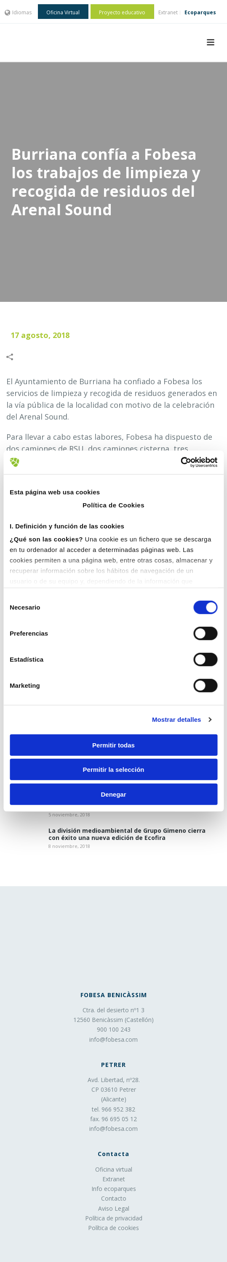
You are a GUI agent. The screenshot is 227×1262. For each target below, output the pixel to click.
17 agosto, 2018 (40, 335)
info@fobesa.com (113, 1039)
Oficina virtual (113, 1169)
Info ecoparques (113, 1189)
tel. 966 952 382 (113, 1109)
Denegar (113, 793)
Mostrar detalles (176, 719)
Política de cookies (113, 1228)
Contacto (113, 1198)
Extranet (113, 1179)
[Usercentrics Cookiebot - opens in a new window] (180, 462)
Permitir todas (113, 744)
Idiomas (18, 12)
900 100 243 (114, 1029)
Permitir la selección (113, 769)
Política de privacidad (113, 1218)
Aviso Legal (113, 1208)
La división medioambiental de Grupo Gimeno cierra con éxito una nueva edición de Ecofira (127, 834)
